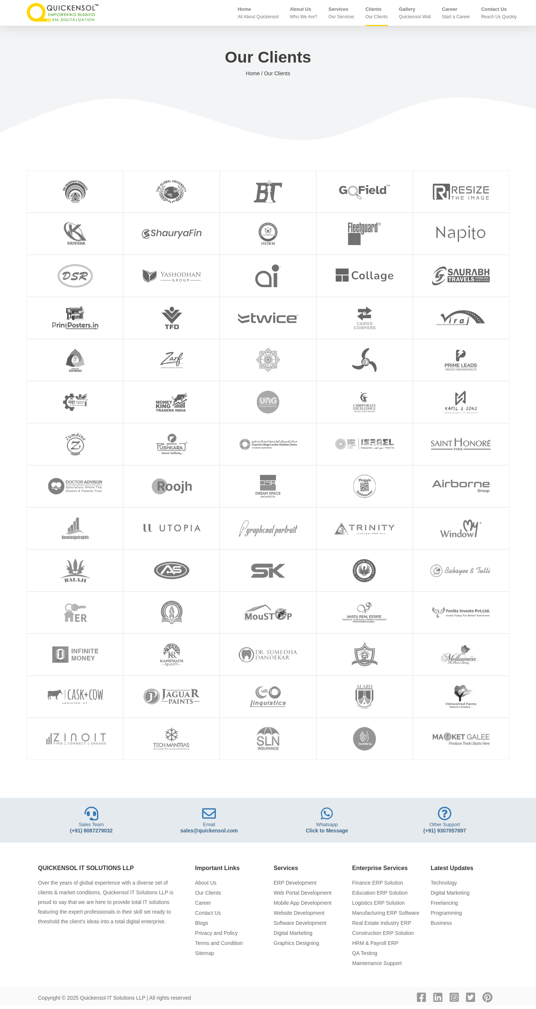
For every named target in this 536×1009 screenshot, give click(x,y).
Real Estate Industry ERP (381, 923)
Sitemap (204, 953)
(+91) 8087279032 (91, 831)
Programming (446, 913)
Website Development (299, 913)
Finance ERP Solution (377, 883)
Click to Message (327, 831)
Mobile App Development (303, 903)
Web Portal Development (302, 893)
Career (203, 903)
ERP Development (295, 883)
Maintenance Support (377, 963)
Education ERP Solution (380, 893)
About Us (206, 883)
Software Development (300, 923)
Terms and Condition (219, 943)
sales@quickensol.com (209, 831)
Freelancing (444, 903)
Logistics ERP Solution (378, 903)
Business (441, 923)
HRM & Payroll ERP (375, 943)
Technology (444, 883)
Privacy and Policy (216, 933)
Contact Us (208, 913)
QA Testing (364, 953)
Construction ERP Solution (383, 933)
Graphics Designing (296, 943)
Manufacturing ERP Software (385, 913)
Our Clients (208, 893)
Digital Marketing (293, 933)
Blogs (201, 923)
